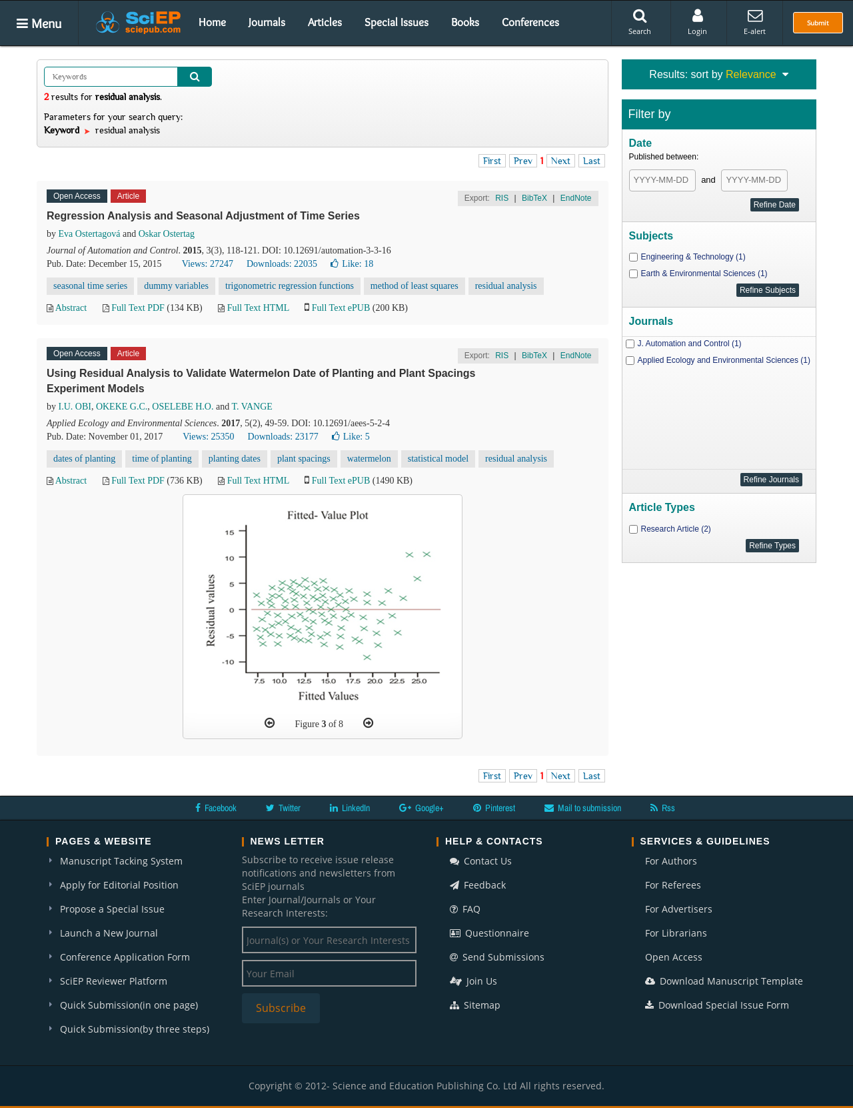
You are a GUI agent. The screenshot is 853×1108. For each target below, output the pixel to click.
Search (639, 22)
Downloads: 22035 (282, 264)
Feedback (478, 885)
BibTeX (534, 198)
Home (212, 22)
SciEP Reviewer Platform (113, 981)
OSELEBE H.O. (182, 407)
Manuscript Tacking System (121, 861)
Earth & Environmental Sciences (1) (704, 273)
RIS (501, 198)
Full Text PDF (138, 308)
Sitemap (475, 1005)
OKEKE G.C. (121, 407)
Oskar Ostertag (167, 234)
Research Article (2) (676, 529)
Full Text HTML (258, 308)
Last (591, 160)
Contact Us (481, 861)
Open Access (673, 957)
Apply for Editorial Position (119, 885)
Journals (267, 22)
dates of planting (84, 459)
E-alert (755, 22)
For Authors (671, 861)
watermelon (369, 459)
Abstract (71, 308)
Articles (325, 22)
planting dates (235, 459)
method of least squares (414, 286)
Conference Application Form (125, 957)
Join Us (473, 981)
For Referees (673, 885)
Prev (523, 160)
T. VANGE (251, 407)
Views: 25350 (208, 437)
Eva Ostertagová (90, 234)
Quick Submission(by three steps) (134, 1029)
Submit (818, 22)
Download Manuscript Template (724, 981)
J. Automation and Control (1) (690, 343)
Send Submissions (497, 957)
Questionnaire (489, 933)
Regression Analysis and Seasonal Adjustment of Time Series (203, 215)
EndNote (576, 198)
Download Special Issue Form (717, 1005)
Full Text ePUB (341, 308)
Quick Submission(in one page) (129, 1005)
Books (465, 22)
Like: (352, 264)
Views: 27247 (207, 264)
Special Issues (396, 22)
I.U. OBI (75, 407)
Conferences (530, 22)
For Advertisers (678, 909)
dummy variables (176, 286)
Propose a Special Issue (112, 909)
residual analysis (506, 286)
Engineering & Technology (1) (693, 256)
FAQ (465, 909)
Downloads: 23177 (283, 437)
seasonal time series (90, 286)
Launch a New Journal (109, 933)
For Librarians (676, 933)
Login (697, 22)
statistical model (438, 459)
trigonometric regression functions (289, 286)
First (492, 160)
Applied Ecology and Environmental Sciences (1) (724, 360)
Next (560, 160)
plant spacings (304, 459)
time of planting (161, 459)
